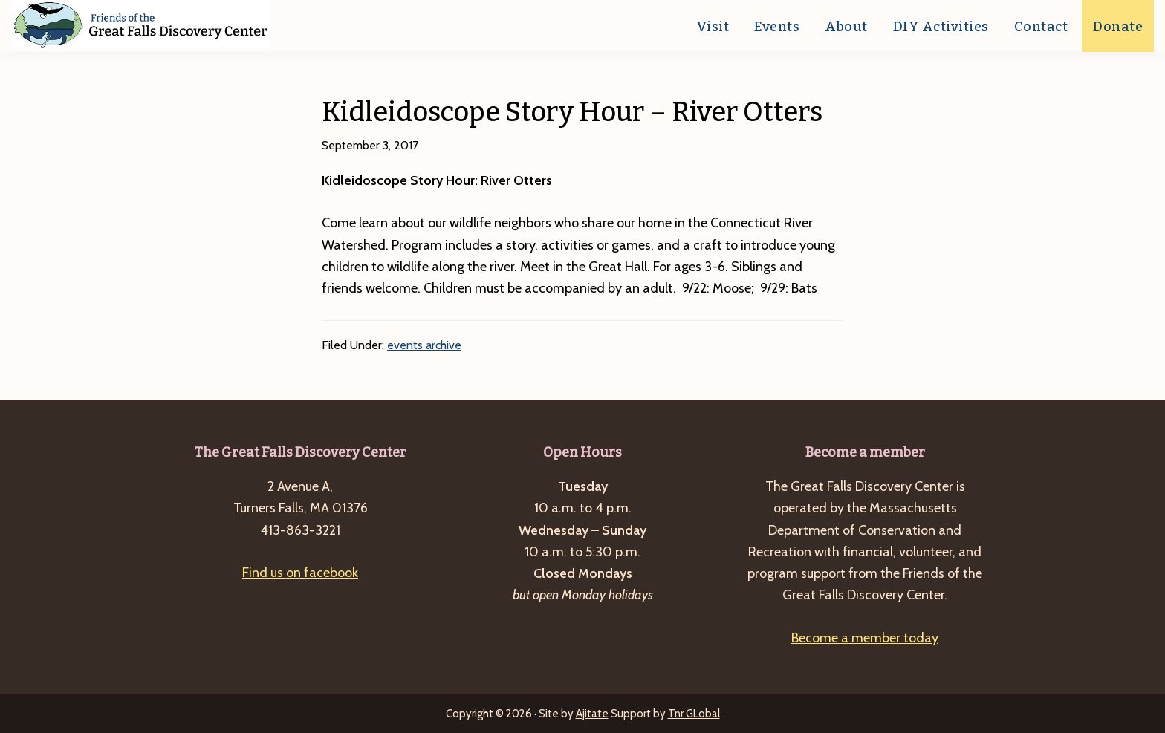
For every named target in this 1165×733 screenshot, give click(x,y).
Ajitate (592, 713)
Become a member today (864, 638)
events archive (424, 345)
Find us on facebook (300, 572)
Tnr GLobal (694, 713)
